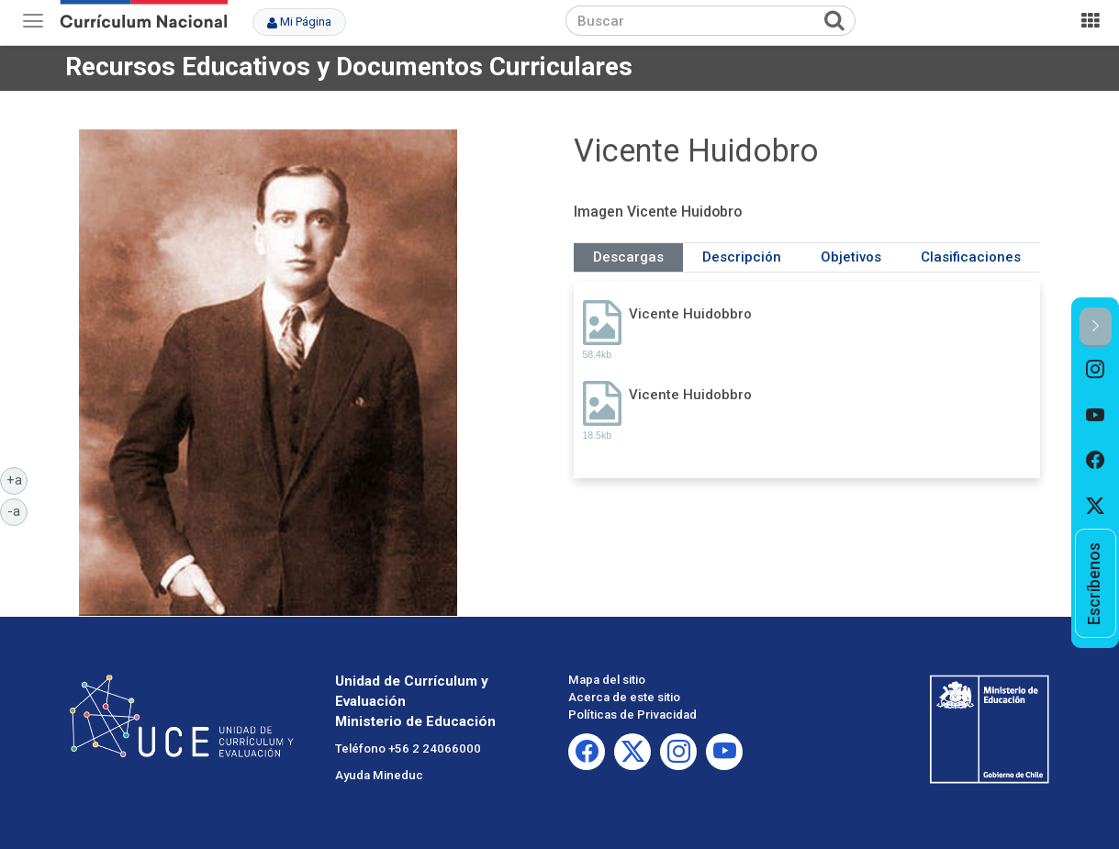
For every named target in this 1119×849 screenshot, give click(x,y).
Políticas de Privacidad (632, 714)
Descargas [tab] (628, 257)
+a (17, 479)
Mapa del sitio (606, 680)
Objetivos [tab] (851, 257)
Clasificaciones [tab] (971, 257)
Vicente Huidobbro (690, 314)
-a (17, 510)
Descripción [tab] (741, 257)
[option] (1095, 370)
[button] (1096, 327)
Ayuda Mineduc (379, 775)
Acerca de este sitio (624, 697)
